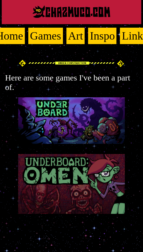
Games (45, 35)
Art (75, 35)
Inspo (102, 35)
